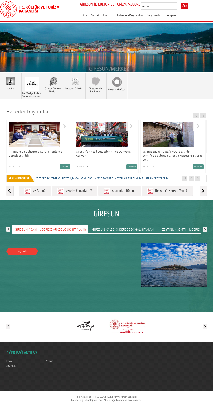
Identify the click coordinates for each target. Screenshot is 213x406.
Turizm (107, 15)
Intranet (10, 361)
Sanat (95, 15)
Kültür (83, 15)
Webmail (50, 361)
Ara (184, 6)
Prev (7, 54)
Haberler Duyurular (27, 111)
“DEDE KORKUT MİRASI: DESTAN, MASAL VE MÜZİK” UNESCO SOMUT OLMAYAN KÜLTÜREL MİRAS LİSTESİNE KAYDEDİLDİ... (103, 178)
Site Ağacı (11, 365)
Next (205, 54)
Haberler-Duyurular (129, 15)
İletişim (170, 15)
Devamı (65, 166)
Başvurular (154, 15)
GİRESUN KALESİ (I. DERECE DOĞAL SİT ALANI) (124, 229)
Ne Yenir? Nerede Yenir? (167, 191)
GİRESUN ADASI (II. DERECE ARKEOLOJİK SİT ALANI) (50, 229)
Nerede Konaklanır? (74, 191)
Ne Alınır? (35, 191)
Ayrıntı (22, 251)
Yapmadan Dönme (119, 191)
